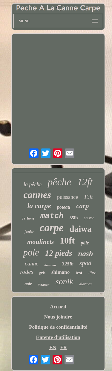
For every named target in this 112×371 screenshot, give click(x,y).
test (79, 272)
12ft (85, 182)
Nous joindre (58, 317)
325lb (67, 264)
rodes (26, 271)
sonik (64, 281)
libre (92, 273)
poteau (63, 207)
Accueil (58, 307)
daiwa (81, 229)
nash (85, 254)
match (52, 215)
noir (28, 284)
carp (82, 206)
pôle (85, 242)
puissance (67, 197)
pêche (59, 181)
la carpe (39, 206)
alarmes (85, 284)
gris (42, 273)
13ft (88, 197)
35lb (74, 217)
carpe (52, 228)
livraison (44, 284)
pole (31, 252)
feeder (29, 231)
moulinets (40, 241)
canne (31, 263)
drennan (50, 265)
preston (89, 218)
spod (85, 263)
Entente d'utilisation (58, 337)
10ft (67, 240)
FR (63, 347)
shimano (60, 272)
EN (52, 347)
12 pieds (58, 253)
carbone (28, 218)
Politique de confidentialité (58, 327)
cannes (37, 194)
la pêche (33, 184)
